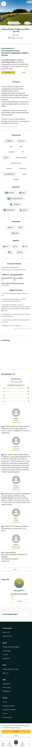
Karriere (5, 713)
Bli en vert (6, 673)
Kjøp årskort (8, 72)
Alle (16, 569)
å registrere (6, 658)
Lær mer (24, 72)
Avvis (16, 735)
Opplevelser (6, 691)
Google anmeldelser (9, 706)
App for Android (7, 636)
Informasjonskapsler (23, 725)
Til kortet (5, 654)
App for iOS (6, 632)
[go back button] (3, 3)
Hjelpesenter (6, 684)
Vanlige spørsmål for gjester (11, 647)
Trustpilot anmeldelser (9, 710)
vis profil (19, 601)
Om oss (5, 702)
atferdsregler (7, 651)
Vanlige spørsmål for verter (11, 669)
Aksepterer (16, 731)
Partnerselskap (7, 717)
